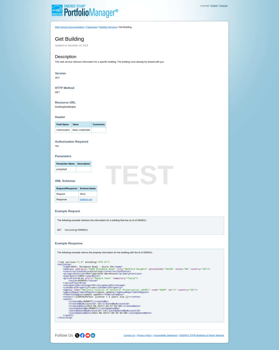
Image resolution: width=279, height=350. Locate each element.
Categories (91, 27)
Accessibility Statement (165, 335)
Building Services (108, 27)
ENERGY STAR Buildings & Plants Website (201, 335)
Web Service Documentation (69, 27)
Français (223, 5)
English (214, 5)
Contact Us (129, 335)
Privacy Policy (144, 335)
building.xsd (86, 199)
